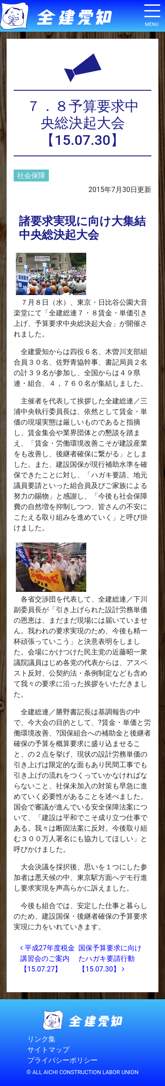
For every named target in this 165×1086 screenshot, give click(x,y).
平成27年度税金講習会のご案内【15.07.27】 (47, 958)
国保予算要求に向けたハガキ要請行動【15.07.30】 (110, 958)
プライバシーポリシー (62, 1060)
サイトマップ (48, 1049)
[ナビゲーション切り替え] (152, 14)
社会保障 (31, 175)
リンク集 (41, 1039)
